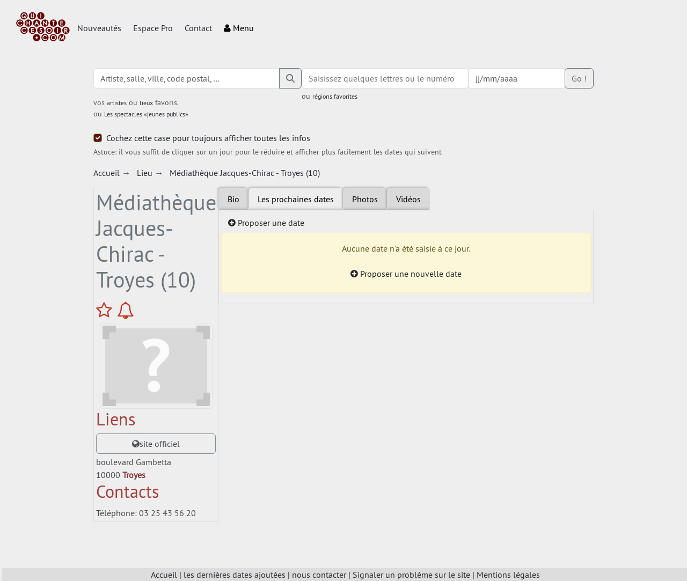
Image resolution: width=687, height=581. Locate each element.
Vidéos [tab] (408, 199)
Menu (239, 28)
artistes (117, 103)
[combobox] (385, 78)
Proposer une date (266, 222)
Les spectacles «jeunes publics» (146, 114)
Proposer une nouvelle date (406, 273)
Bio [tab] (233, 199)
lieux (146, 103)
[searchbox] (385, 78)
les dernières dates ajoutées (235, 574)
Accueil (164, 574)
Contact (198, 28)
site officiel (156, 443)
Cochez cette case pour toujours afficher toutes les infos (208, 138)
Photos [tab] (365, 199)
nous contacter (319, 574)
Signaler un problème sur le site (411, 574)
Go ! (579, 78)
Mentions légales (508, 574)
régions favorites (334, 96)
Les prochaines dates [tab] (296, 199)
